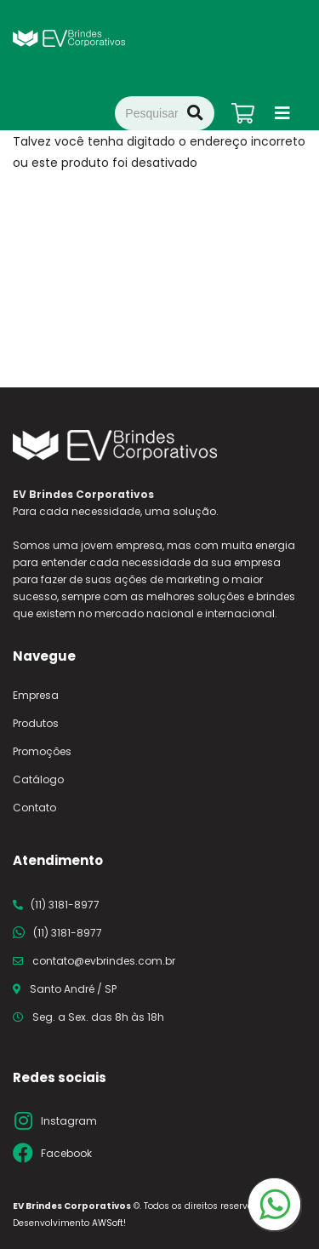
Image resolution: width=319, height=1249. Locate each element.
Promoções (42, 751)
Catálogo (38, 779)
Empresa (36, 695)
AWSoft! (109, 1223)
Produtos (36, 723)
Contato (34, 807)
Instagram (69, 1121)
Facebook (66, 1153)
